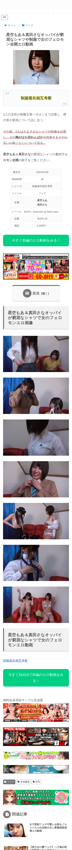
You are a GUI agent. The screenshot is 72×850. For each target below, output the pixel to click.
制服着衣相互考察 (15, 660)
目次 (36, 293)
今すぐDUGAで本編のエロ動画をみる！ (35, 678)
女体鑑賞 (23, 781)
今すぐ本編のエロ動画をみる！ (36, 240)
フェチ (9, 781)
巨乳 (36, 781)
